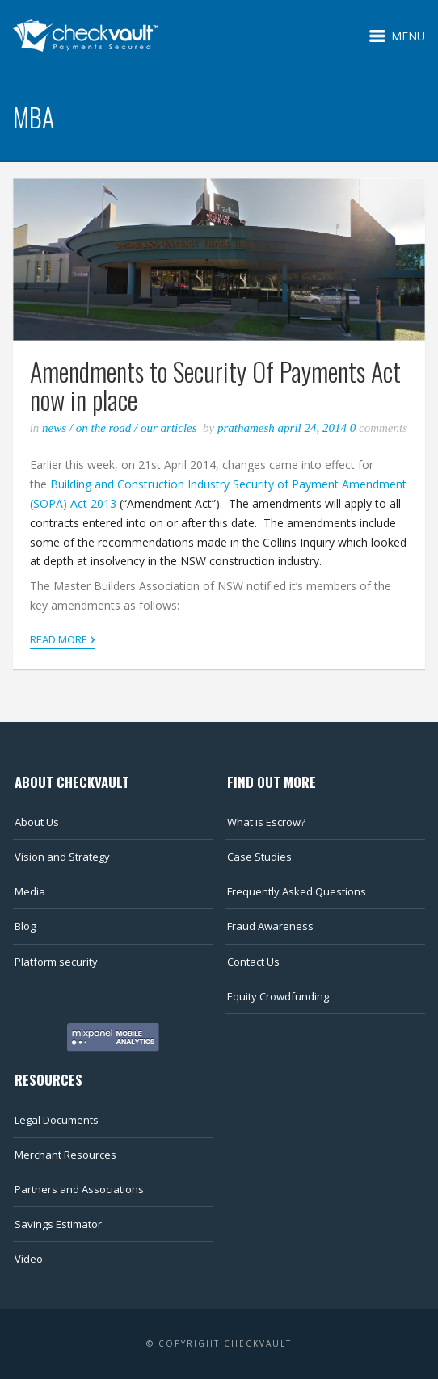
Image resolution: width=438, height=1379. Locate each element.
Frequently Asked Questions (296, 891)
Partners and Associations (79, 1189)
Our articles (169, 427)
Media (30, 891)
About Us (37, 822)
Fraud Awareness (270, 926)
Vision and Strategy (62, 856)
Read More (62, 638)
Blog (25, 926)
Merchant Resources (65, 1154)
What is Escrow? (266, 822)
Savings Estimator (58, 1224)
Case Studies (259, 856)
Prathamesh (247, 427)
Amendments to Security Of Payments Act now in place (215, 385)
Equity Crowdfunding (278, 996)
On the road (104, 427)
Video (29, 1258)
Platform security (56, 961)
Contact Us (253, 961)
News (54, 427)
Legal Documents (57, 1120)
